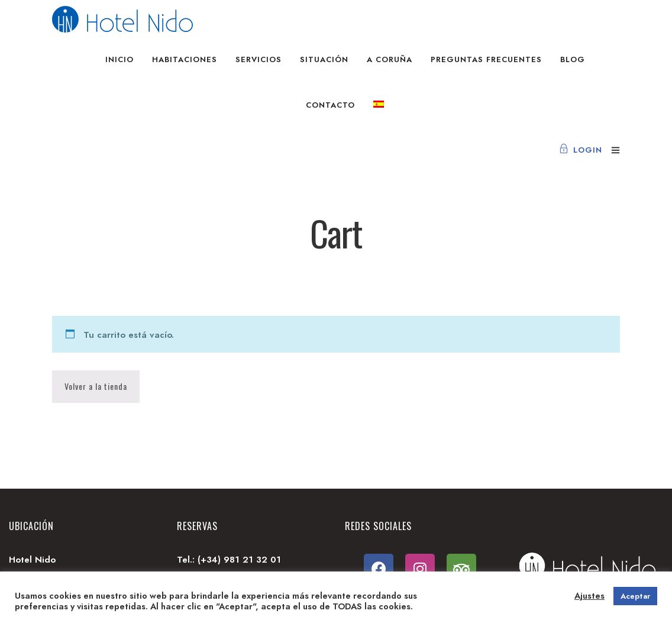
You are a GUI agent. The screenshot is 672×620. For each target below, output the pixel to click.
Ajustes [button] (589, 595)
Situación (324, 59)
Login (580, 150)
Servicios (258, 59)
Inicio (119, 59)
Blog (572, 59)
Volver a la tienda (95, 386)
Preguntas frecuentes (486, 59)
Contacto (330, 105)
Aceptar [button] (635, 596)
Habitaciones (184, 59)
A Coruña (389, 59)
